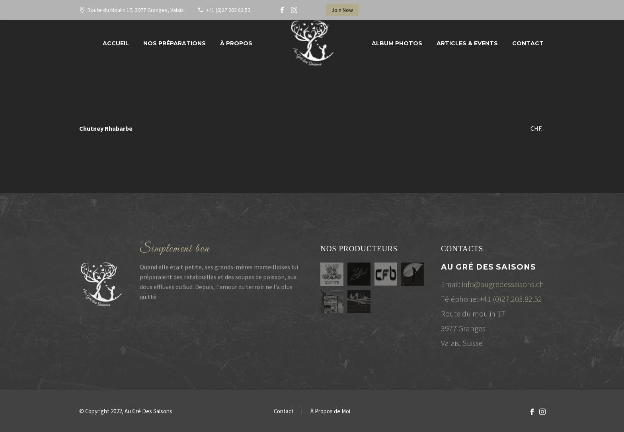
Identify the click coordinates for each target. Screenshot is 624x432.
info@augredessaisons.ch (503, 287)
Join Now (342, 10)
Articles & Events (467, 43)
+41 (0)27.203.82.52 (511, 301)
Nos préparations (174, 43)
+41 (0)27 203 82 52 (228, 10)
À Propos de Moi (330, 412)
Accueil (116, 43)
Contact (528, 43)
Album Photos (397, 43)
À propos (236, 43)
